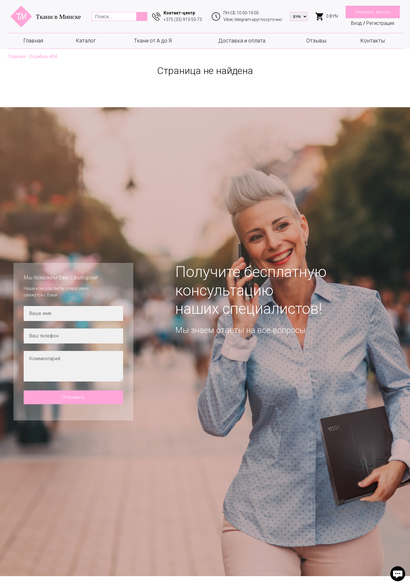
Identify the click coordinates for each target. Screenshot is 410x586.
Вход (356, 23)
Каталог (86, 40)
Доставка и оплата (241, 40)
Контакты (372, 40)
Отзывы (316, 40)
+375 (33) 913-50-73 (183, 19)
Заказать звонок (373, 12)
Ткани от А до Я (153, 40)
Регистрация (380, 23)
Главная (33, 40)
